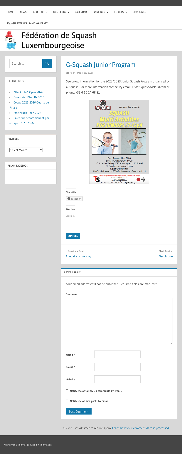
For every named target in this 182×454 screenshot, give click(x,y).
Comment (72, 294)
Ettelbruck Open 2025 (27, 113)
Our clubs (61, 12)
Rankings (101, 12)
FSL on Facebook (18, 165)
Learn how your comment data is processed (140, 428)
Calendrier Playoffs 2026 (29, 97)
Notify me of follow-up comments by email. (96, 391)
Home (10, 12)
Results (120, 12)
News (23, 12)
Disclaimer (139, 12)
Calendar (81, 12)
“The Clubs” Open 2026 (28, 92)
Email (70, 367)
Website (70, 379)
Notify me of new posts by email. (89, 401)
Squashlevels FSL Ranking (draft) (27, 23)
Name (70, 354)
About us (40, 12)
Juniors (73, 236)
